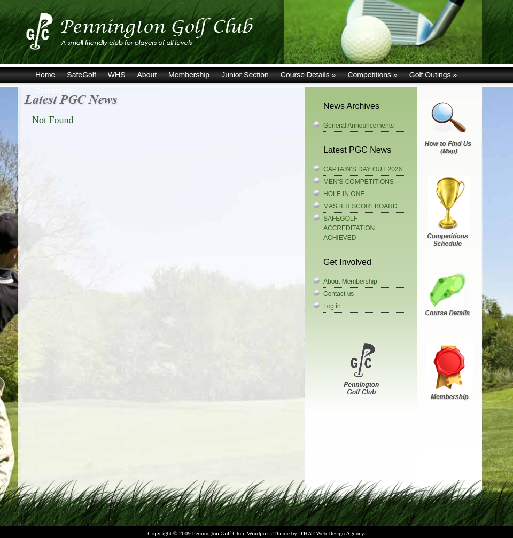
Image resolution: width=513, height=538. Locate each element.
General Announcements (358, 125)
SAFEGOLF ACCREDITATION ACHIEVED (349, 228)
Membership (188, 75)
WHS (117, 75)
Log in (332, 306)
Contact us (338, 294)
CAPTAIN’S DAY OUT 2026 (362, 169)
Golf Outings (433, 75)
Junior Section (245, 75)
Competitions (372, 75)
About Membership (350, 281)
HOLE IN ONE (343, 194)
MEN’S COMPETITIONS (358, 181)
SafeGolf (81, 75)
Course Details (308, 75)
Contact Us (53, 91)
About (147, 75)
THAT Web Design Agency (332, 533)
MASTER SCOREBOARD (360, 206)
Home (45, 75)
